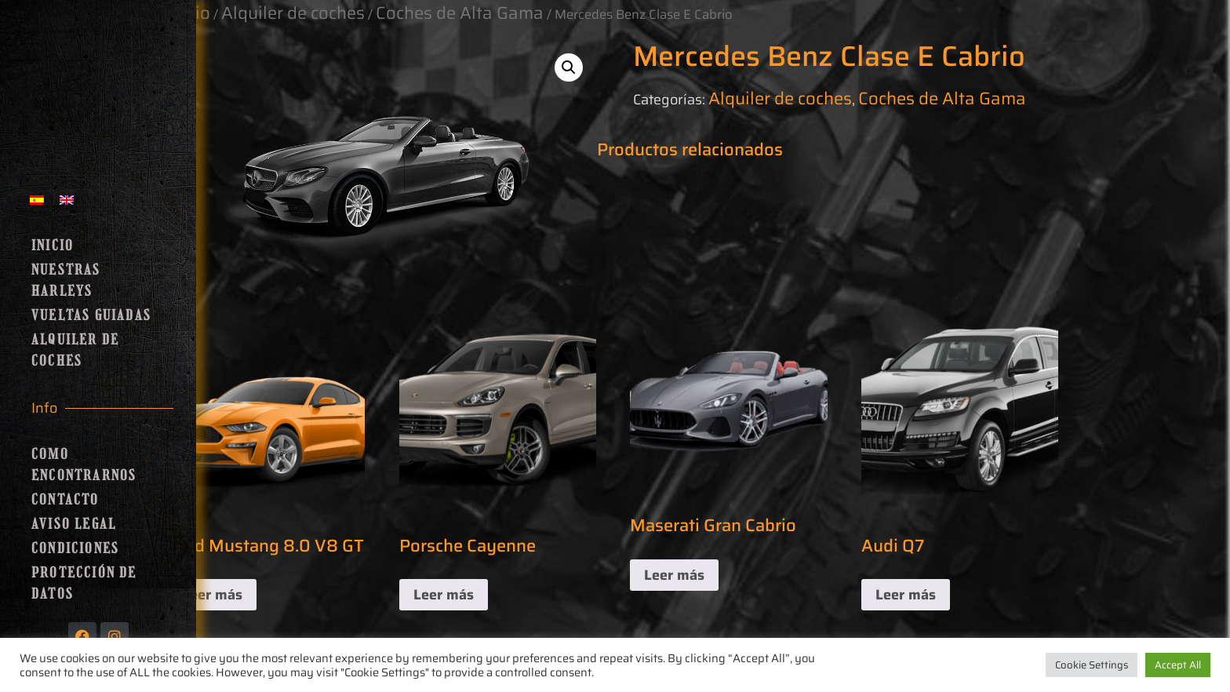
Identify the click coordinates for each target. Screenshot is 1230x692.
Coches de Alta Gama (942, 98)
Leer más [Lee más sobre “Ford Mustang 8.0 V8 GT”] (212, 595)
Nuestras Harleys (66, 280)
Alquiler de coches (75, 350)
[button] (569, 67)
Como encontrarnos (83, 465)
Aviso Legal (73, 524)
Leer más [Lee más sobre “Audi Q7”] (905, 595)
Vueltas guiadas (91, 315)
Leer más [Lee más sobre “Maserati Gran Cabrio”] (674, 575)
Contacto (65, 499)
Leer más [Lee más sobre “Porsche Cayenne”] (443, 595)
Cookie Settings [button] (1091, 665)
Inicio (52, 245)
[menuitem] (37, 199)
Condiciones (75, 548)
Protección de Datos (84, 583)
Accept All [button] (1178, 665)
